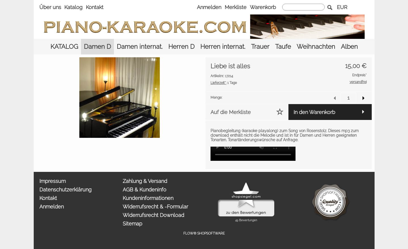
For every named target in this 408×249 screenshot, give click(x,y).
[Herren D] (181, 46)
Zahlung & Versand (145, 181)
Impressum (52, 181)
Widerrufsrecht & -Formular (155, 207)
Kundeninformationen (148, 198)
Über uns (50, 7)
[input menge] (348, 98)
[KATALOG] (64, 46)
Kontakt (94, 7)
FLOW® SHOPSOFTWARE (204, 233)
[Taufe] (283, 46)
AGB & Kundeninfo (144, 190)
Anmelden (209, 7)
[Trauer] (260, 46)
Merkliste (235, 7)
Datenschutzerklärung (65, 190)
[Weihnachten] (316, 46)
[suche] (303, 7)
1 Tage (224, 83)
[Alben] (349, 46)
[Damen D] (97, 46)
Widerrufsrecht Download (153, 215)
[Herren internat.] (222, 46)
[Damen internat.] (139, 46)
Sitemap (132, 224)
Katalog (73, 7)
